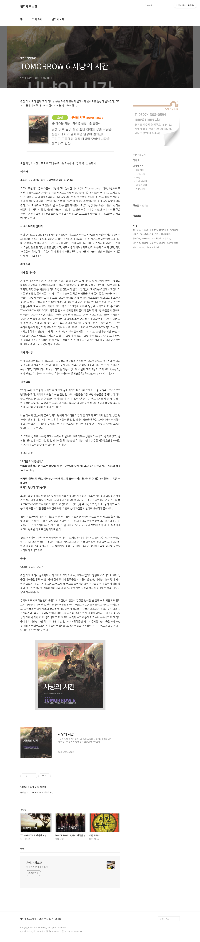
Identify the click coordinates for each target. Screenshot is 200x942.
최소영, (145, 229)
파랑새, (145, 242)
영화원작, (174, 229)
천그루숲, (137, 229)
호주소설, (167, 238)
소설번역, (154, 229)
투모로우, (146, 238)
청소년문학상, (172, 242)
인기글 (145, 205)
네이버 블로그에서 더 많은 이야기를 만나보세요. (41, 919)
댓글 (22, 848)
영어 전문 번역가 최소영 (37, 866)
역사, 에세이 (141, 181)
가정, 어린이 (141, 184)
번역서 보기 (58, 19)
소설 (138, 177)
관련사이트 (164, 918)
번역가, (136, 234)
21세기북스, (166, 234)
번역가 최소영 (28, 6)
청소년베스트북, (147, 234)
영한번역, (137, 242)
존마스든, (137, 238)
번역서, (162, 242)
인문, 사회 (140, 188)
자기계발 (140, 170)
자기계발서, (157, 238)
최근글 (136, 205)
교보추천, (154, 242)
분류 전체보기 (139, 154)
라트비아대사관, (153, 247)
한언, (157, 234)
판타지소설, (164, 229)
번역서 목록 (138, 165)
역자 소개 (37, 19)
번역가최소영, (139, 247)
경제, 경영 (140, 173)
